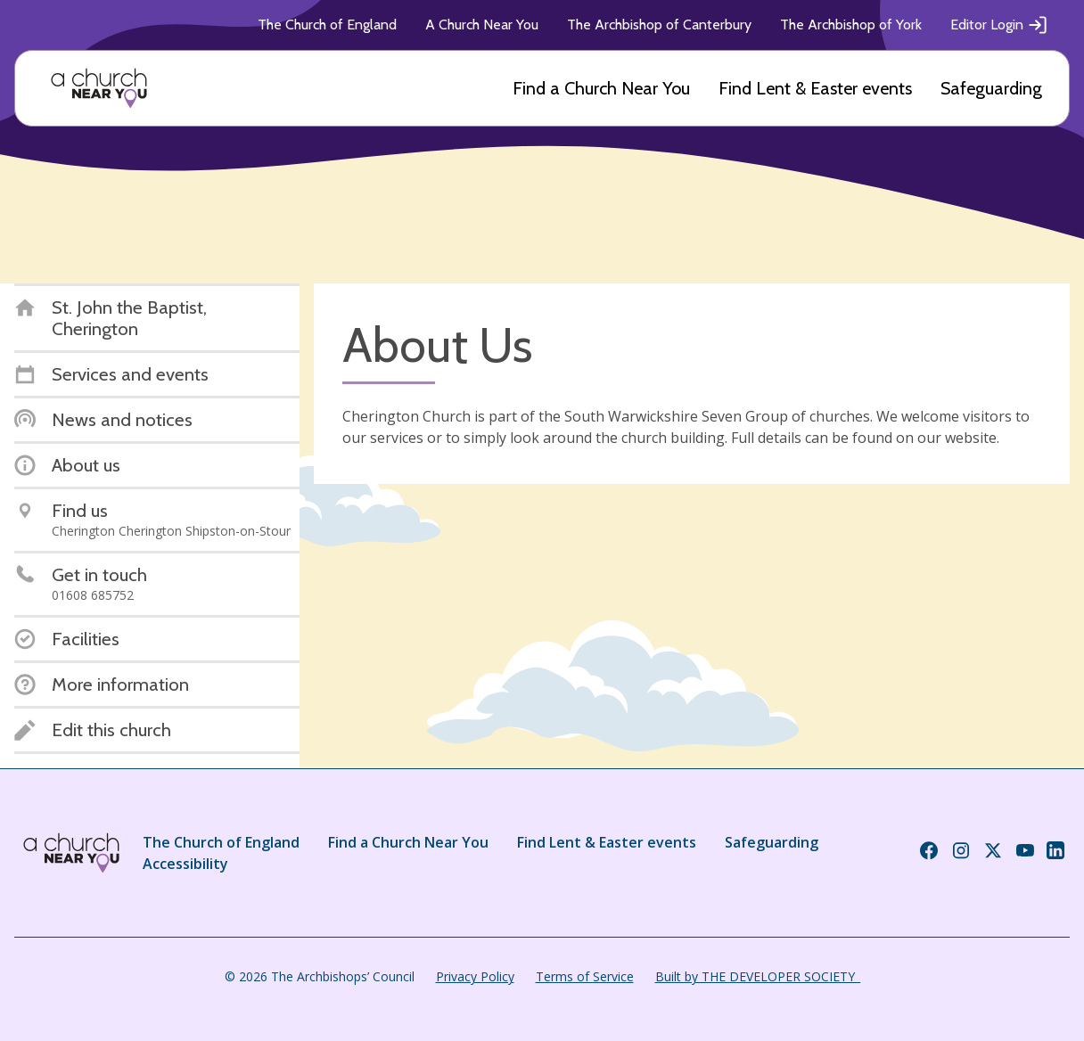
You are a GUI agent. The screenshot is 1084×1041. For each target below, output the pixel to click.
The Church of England (327, 24)
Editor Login (999, 25)
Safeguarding (991, 88)
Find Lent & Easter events (815, 88)
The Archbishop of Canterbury (659, 24)
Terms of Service (585, 976)
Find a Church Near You (601, 88)
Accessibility (185, 863)
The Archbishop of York (851, 24)
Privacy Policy (475, 976)
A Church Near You (481, 24)
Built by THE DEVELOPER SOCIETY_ (757, 976)
